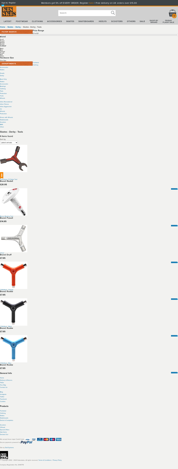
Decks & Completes (6, 420)
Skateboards (4, 120)
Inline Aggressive (6, 106)
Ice (1, 109)
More (173, 189)
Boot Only (3, 79)
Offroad (2, 427)
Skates (2, 70)
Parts (1, 91)
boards (6, 418)
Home (2, 27)
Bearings (3, 86)
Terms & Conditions (44, 460)
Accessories (4, 67)
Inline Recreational (6, 102)
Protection (3, 93)
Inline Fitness (4, 104)
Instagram (3, 394)
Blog (1, 392)
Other (2, 127)
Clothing (35, 65)
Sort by (3, 139)
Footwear (36, 62)
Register (12, 3)
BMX (1, 124)
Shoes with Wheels (6, 117)
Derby (2, 76)
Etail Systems (9, 447)
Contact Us (3, 387)
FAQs (2, 383)
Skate (2, 418)
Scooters (3, 122)
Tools (2, 96)
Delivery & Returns (6, 380)
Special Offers (4, 430)
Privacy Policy (57, 460)
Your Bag (3, 385)
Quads (2, 73)
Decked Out (4, 434)
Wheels (2, 98)
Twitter (2, 397)
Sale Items (3, 432)
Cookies (2, 401)
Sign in (4, 3)
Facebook (3, 399)
